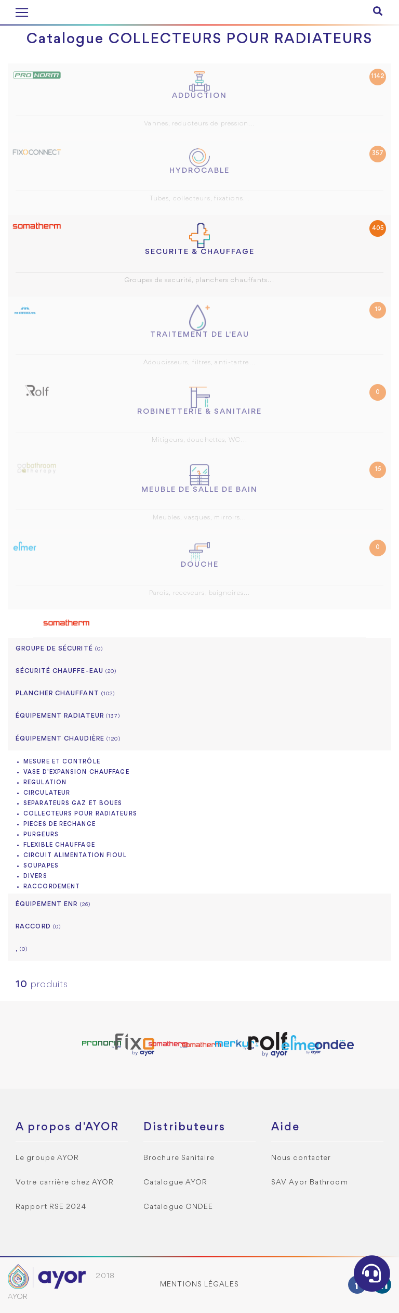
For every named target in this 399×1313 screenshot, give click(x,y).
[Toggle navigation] (22, 12)
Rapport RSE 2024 (51, 1207)
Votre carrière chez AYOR (65, 1182)
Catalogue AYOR (175, 1182)
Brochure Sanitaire (179, 1158)
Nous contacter (301, 1158)
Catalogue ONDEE (178, 1207)
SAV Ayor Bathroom (309, 1182)
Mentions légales (199, 1284)
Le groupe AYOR (47, 1158)
